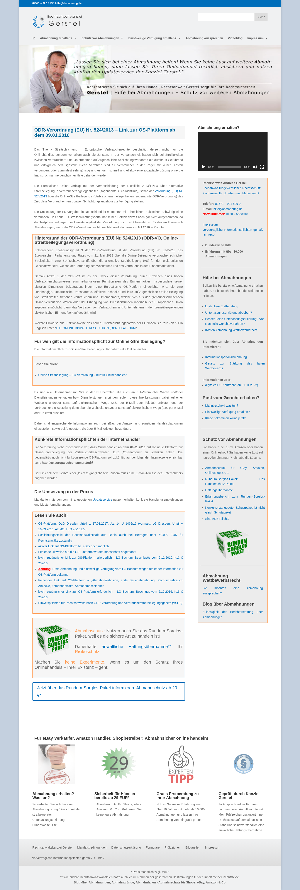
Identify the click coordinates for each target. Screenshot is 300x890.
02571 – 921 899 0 (228, 203)
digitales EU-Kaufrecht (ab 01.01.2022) (231, 385)
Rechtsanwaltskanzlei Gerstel (52, 847)
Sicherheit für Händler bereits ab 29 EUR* (114, 796)
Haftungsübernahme (219, 490)
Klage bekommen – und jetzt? (225, 418)
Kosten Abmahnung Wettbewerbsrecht (231, 330)
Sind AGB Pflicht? (217, 518)
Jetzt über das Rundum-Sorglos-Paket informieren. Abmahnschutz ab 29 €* (107, 691)
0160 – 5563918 (237, 214)
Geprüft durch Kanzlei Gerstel (239, 796)
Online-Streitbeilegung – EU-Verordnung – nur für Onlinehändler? (82, 375)
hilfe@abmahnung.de (228, 209)
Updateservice (102, 499)
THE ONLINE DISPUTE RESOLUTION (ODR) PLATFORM (96, 328)
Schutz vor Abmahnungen (100, 38)
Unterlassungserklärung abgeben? (228, 312)
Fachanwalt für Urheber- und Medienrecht (231, 193)
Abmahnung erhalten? (56, 38)
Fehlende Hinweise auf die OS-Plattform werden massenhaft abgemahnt (87, 552)
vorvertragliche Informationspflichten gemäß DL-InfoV (68, 858)
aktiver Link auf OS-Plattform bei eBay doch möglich (73, 546)
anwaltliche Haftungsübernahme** (136, 646)
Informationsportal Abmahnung (226, 357)
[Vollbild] (262, 167)
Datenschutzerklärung (126, 847)
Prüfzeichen (172, 847)
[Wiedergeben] (203, 167)
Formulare (153, 847)
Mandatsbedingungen (92, 847)
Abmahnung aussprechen (204, 38)
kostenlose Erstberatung (221, 306)
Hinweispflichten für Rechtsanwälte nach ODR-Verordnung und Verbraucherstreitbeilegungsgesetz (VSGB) (110, 603)
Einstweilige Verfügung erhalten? (152, 38)
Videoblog (235, 38)
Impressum (255, 38)
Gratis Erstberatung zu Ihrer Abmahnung (177, 796)
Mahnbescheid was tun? (221, 405)
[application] (233, 151)
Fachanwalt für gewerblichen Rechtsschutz (232, 188)
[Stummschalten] (255, 167)
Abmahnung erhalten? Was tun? (53, 796)
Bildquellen (192, 847)
